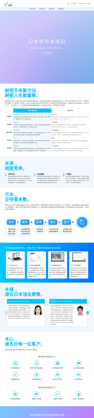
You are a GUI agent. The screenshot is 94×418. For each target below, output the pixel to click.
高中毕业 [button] (33, 9)
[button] (87, 312)
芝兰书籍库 (81, 3)
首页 (68, 3)
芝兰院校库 (74, 3)
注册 (89, 3)
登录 (86, 3)
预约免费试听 (47, 53)
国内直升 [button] (61, 9)
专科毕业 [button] (42, 9)
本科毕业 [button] (52, 9)
